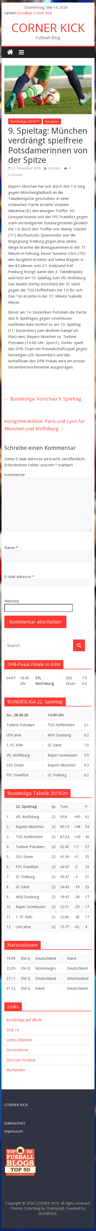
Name (11, 547)
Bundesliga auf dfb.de (24, 1019)
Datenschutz (14, 1123)
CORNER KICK (48, 27)
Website (11, 600)
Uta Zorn (54, 168)
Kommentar (14, 474)
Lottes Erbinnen (19, 1039)
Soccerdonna (17, 1049)
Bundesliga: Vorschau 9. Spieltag (42, 399)
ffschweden (15, 1069)
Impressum (13, 1131)
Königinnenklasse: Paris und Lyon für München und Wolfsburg (44, 425)
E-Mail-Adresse (19, 576)
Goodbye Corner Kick (34, 12)
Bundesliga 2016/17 (25, 121)
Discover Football (20, 1060)
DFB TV (12, 1030)
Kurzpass (52, 121)
